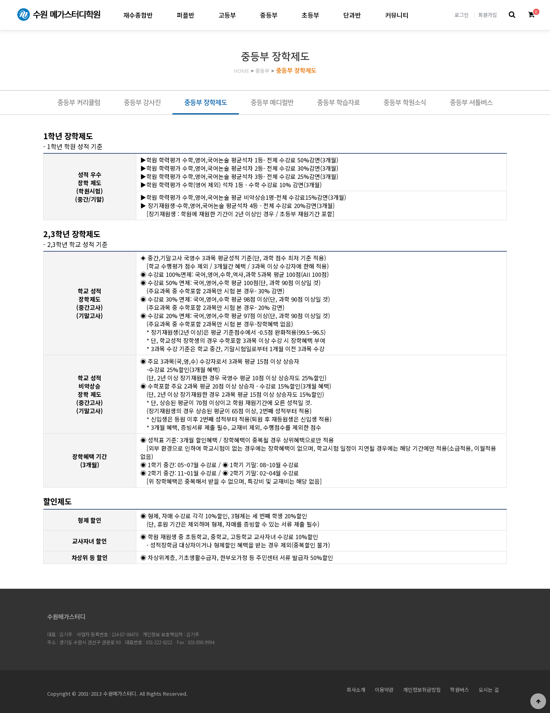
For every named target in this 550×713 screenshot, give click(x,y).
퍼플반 (185, 15)
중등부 (269, 15)
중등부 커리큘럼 (78, 102)
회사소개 (355, 689)
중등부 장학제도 (296, 71)
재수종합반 (138, 15)
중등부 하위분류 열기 (284, 15)
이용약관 (384, 689)
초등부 (310, 15)
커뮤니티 (397, 15)
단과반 (352, 15)
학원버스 (459, 689)
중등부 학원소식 (404, 102)
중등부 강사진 (142, 102)
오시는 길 (488, 689)
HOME (241, 71)
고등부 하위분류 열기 (243, 15)
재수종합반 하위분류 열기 (159, 15)
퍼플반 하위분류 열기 (201, 15)
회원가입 (487, 14)
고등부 (227, 15)
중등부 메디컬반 (272, 102)
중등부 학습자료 (338, 102)
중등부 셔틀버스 (471, 102)
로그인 (462, 14)
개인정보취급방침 (422, 689)
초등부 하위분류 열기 (326, 15)
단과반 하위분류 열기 (367, 15)
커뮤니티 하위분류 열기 (415, 15)
